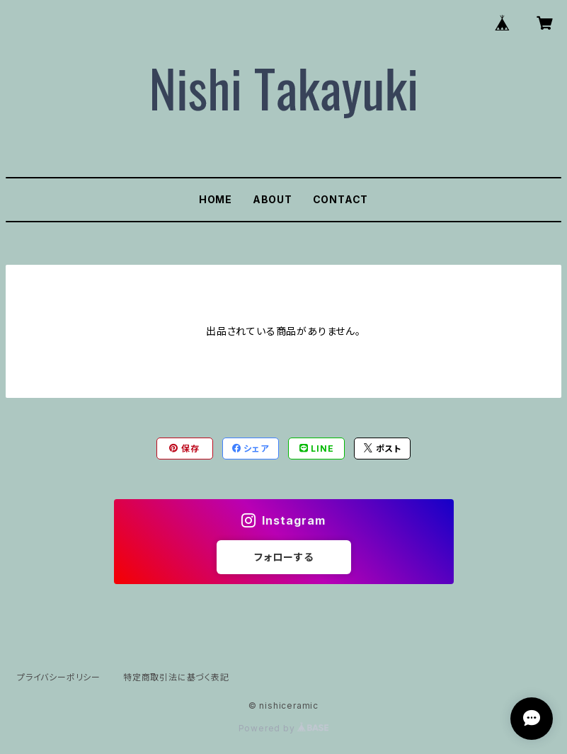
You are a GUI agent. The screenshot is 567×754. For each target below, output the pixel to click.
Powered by (284, 728)
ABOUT (272, 199)
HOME (215, 199)
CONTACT (341, 199)
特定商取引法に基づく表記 (176, 677)
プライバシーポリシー (59, 677)
